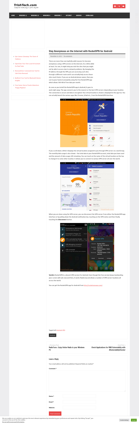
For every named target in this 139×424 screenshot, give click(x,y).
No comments (68, 56)
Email (51, 402)
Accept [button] (134, 420)
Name (51, 396)
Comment (53, 369)
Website (51, 408)
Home (13, 15)
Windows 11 (23, 15)
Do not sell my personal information (13, 422)
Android (78, 15)
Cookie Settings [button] (124, 420)
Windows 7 (57, 15)
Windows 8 (46, 15)
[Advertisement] (87, 33)
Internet (69, 15)
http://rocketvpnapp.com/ (93, 285)
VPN (63, 330)
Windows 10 (35, 15)
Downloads (89, 15)
